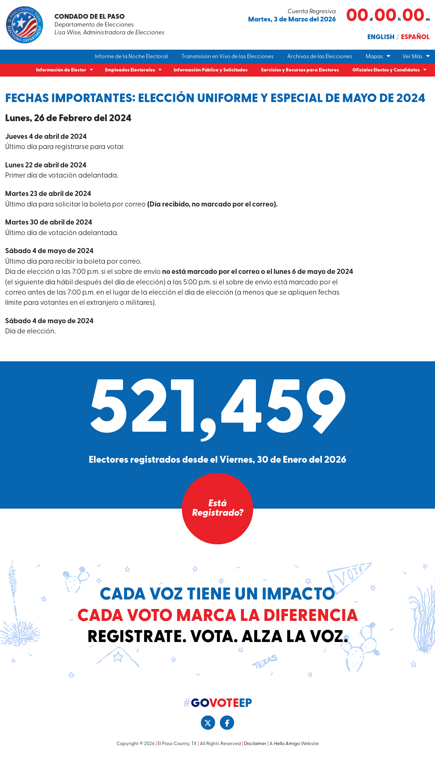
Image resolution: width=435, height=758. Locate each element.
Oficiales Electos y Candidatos (386, 70)
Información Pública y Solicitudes (210, 70)
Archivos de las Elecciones (319, 57)
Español (415, 37)
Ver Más (412, 57)
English (381, 37)
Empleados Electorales (130, 70)
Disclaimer (255, 743)
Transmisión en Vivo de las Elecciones (227, 57)
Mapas (374, 57)
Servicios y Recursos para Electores (300, 70)
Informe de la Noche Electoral (131, 57)
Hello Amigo (287, 743)
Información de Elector (61, 70)
